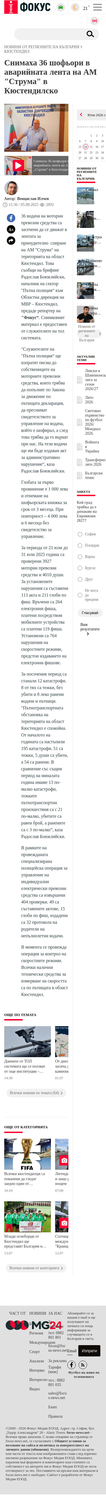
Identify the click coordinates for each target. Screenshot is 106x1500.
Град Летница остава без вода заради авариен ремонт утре (93, 216)
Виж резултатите (90, 629)
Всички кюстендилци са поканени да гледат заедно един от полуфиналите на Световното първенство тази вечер (24, 1179)
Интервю (37, 1370)
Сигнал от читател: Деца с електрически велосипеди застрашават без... (94, 192)
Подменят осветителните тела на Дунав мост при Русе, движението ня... (94, 263)
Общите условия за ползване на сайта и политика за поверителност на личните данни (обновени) (47, 1445)
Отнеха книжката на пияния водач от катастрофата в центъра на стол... (94, 287)
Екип (52, 1407)
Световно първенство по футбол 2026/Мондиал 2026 (94, 422)
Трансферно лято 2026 (95, 462)
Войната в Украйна (92, 446)
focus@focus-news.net (57, 1348)
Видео (34, 1389)
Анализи (36, 1361)
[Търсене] (46, 34)
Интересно (38, 1380)
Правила (55, 1416)
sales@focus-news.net (57, 1395)
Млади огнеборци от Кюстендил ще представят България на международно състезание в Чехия (24, 1242)
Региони (36, 1333)
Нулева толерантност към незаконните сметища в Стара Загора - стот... (94, 311)
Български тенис (94, 475)
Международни (38, 1342)
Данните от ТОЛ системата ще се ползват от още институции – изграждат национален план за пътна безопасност (24, 1067)
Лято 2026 (89, 399)
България (37, 1324)
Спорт (34, 1352)
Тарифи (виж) (54, 1369)
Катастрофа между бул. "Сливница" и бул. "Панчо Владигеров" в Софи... (94, 240)
